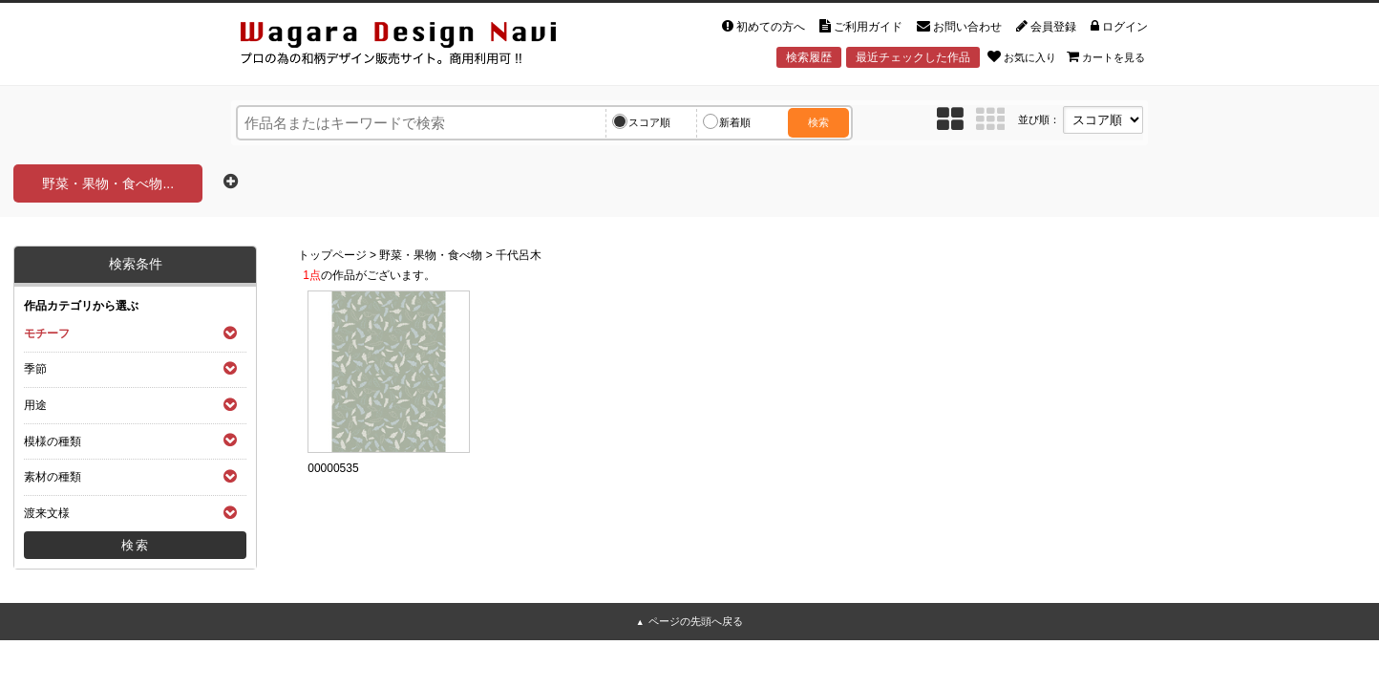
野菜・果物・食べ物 (430, 255)
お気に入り (1021, 56)
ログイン (1119, 26)
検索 (818, 122)
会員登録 (1046, 26)
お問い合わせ (959, 26)
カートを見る (1106, 56)
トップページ (332, 255)
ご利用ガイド (860, 26)
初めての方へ (763, 26)
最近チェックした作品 (913, 57)
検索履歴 (809, 57)
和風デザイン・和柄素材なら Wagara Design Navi (414, 46)
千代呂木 (518, 255)
